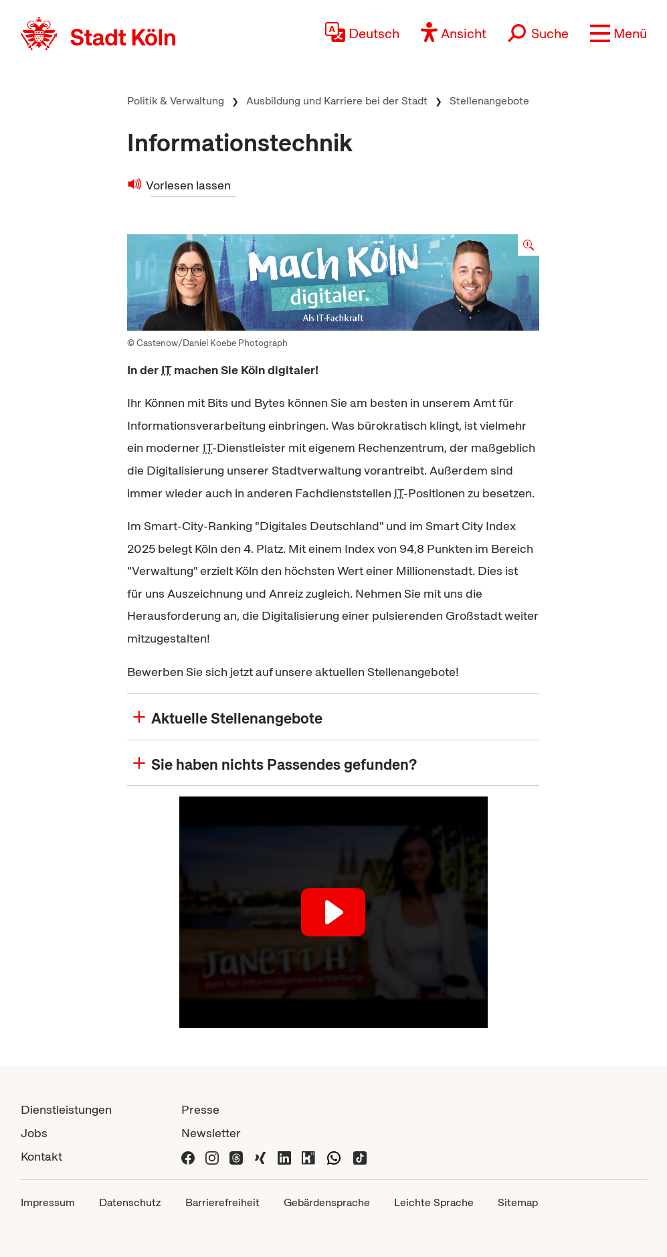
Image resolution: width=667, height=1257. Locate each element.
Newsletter (211, 1133)
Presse (200, 1109)
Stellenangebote (489, 101)
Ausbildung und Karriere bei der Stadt (336, 101)
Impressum (48, 1202)
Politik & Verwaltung (175, 101)
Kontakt (41, 1156)
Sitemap (518, 1202)
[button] (618, 33)
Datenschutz (130, 1202)
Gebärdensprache (327, 1202)
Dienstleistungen (66, 1109)
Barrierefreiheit (222, 1202)
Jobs (34, 1133)
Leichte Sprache (434, 1202)
